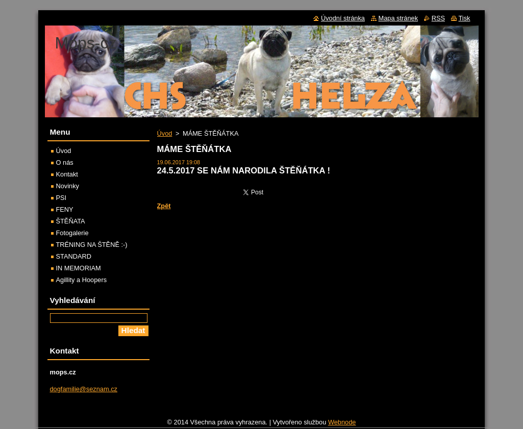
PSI (61, 197)
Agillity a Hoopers (81, 280)
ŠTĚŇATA (70, 221)
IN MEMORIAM (78, 268)
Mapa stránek (398, 18)
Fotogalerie (72, 233)
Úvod (164, 133)
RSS (438, 18)
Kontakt (67, 174)
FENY (64, 209)
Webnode (342, 424)
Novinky (68, 186)
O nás (64, 162)
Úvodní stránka (343, 18)
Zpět (164, 206)
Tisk (464, 18)
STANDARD (73, 256)
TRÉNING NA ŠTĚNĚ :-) (92, 244)
